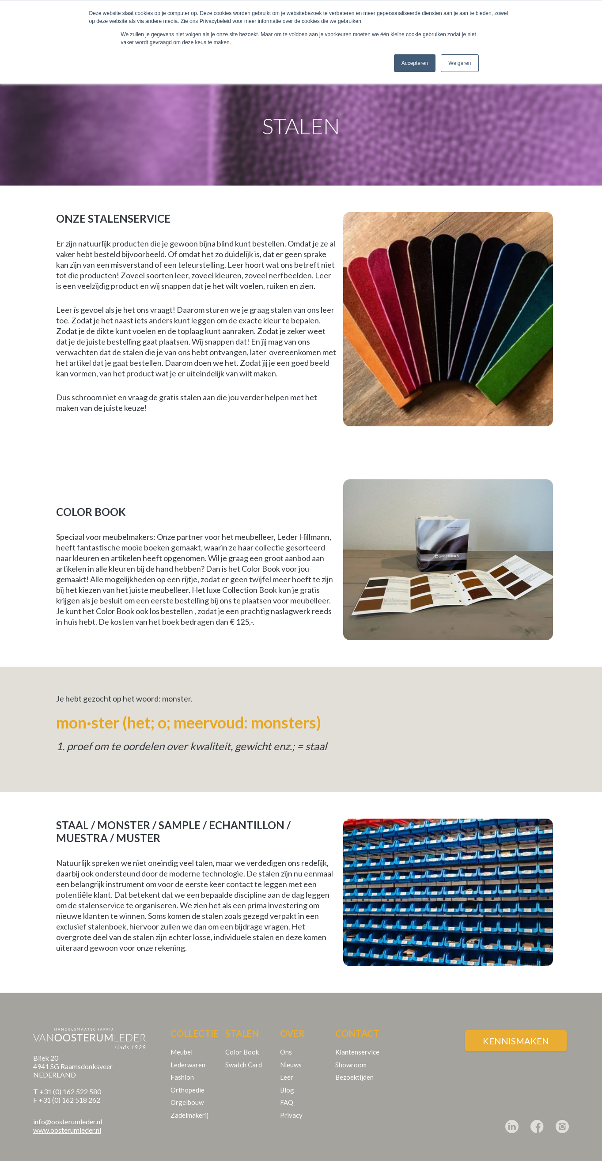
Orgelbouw (187, 1094)
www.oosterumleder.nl (67, 1121)
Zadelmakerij (189, 1107)
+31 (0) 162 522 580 (70, 1083)
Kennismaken (516, 1032)
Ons (286, 1043)
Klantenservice (357, 1043)
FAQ (286, 1094)
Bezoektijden (354, 1069)
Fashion (182, 1069)
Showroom (351, 1056)
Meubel (181, 1043)
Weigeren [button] (459, 63)
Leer (286, 1069)
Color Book (242, 1043)
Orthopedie (187, 1081)
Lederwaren (187, 1056)
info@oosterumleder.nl (67, 1113)
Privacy (291, 1107)
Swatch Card (243, 1056)
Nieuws (291, 1056)
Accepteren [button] (414, 63)
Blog (287, 1081)
